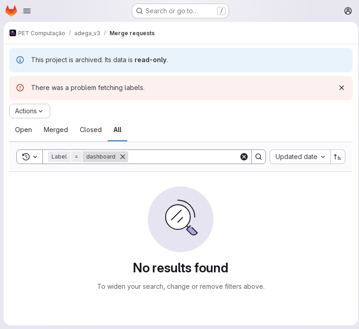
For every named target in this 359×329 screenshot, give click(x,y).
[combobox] (297, 156)
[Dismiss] (338, 87)
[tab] (23, 129)
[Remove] (122, 156)
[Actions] (29, 111)
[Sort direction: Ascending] (335, 156)
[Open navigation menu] (27, 11)
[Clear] (241, 156)
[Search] (184, 156)
